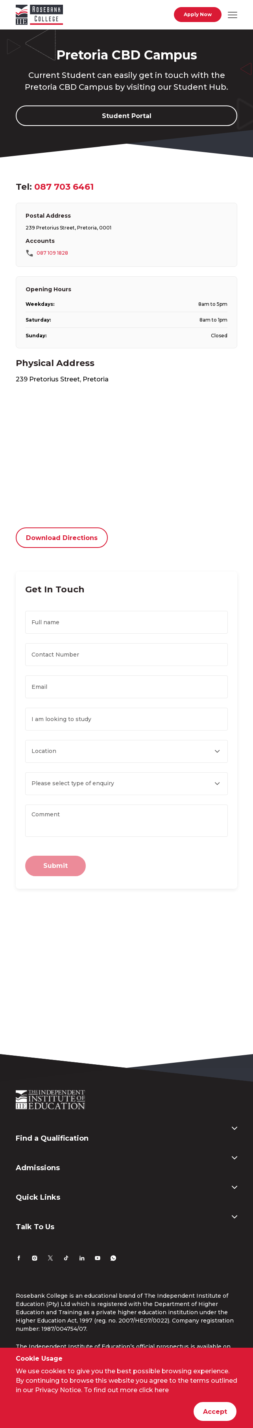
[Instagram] (34, 1259)
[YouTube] (97, 1259)
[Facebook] (19, 1259)
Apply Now (198, 14)
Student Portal (126, 116)
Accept (215, 1411)
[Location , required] (126, 751)
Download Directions (62, 538)
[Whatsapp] (113, 1259)
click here (154, 1390)
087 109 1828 (52, 253)
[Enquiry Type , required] (126, 783)
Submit (55, 865)
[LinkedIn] (82, 1259)
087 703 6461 (64, 186)
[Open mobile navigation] (232, 14)
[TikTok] (66, 1259)
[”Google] (126, 457)
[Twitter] (50, 1259)
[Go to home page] (39, 16)
